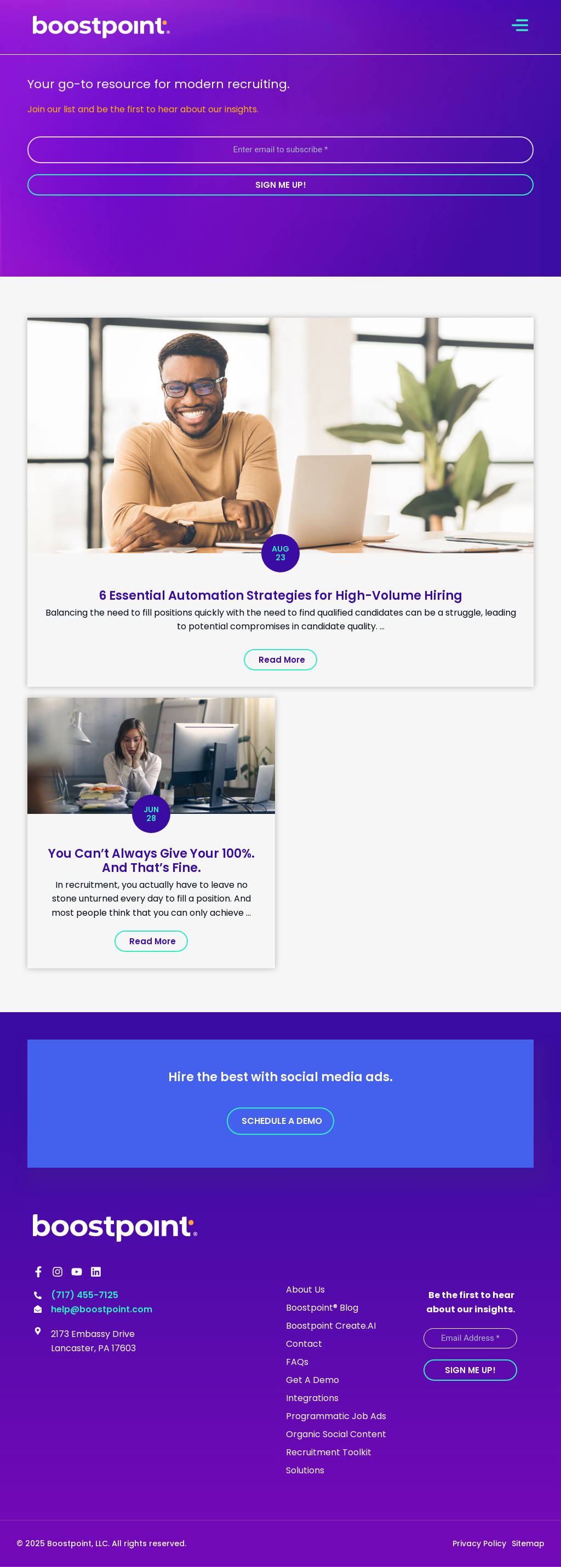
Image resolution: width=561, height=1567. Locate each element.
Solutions (305, 1470)
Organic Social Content (336, 1434)
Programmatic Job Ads (336, 1416)
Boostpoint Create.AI (331, 1325)
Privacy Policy (479, 1543)
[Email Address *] (470, 1338)
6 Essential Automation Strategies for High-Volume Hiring (280, 595)
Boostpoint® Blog (322, 1307)
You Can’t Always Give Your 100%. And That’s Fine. (151, 860)
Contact (304, 1344)
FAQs (297, 1362)
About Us (305, 1289)
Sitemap (528, 1543)
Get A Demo (312, 1380)
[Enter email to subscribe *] (280, 149)
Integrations (312, 1398)
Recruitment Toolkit (328, 1452)
